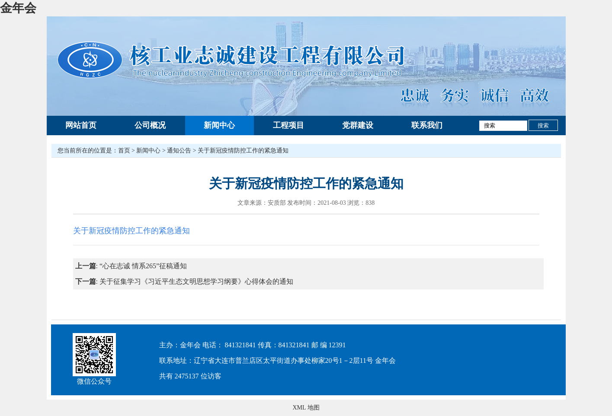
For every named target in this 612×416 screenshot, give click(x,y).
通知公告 (179, 150)
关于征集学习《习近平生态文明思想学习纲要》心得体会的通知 (196, 281)
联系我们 (426, 125)
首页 (124, 150)
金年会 (18, 8)
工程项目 (288, 125)
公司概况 (150, 125)
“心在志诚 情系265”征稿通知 (143, 266)
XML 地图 (305, 407)
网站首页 (80, 125)
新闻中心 (219, 125)
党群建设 (357, 125)
